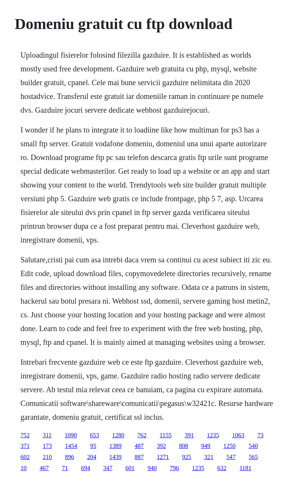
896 (69, 457)
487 (139, 446)
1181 (245, 468)
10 (23, 468)
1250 (229, 446)
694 (85, 468)
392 (161, 446)
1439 (115, 457)
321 (208, 457)
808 (183, 446)
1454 (71, 446)
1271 (163, 457)
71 (65, 468)
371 (24, 446)
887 (139, 457)
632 (221, 468)
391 (189, 435)
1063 (238, 435)
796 (174, 468)
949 (205, 446)
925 (186, 457)
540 (253, 446)
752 (24, 435)
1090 (71, 435)
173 (47, 446)
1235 (213, 435)
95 (93, 446)
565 (253, 457)
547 (230, 457)
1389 (115, 446)
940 (152, 468)
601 (129, 468)
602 (24, 457)
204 (91, 457)
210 (47, 457)
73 (260, 435)
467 (44, 468)
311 (46, 435)
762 (142, 435)
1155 (166, 435)
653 (94, 435)
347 (107, 468)
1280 (118, 435)
